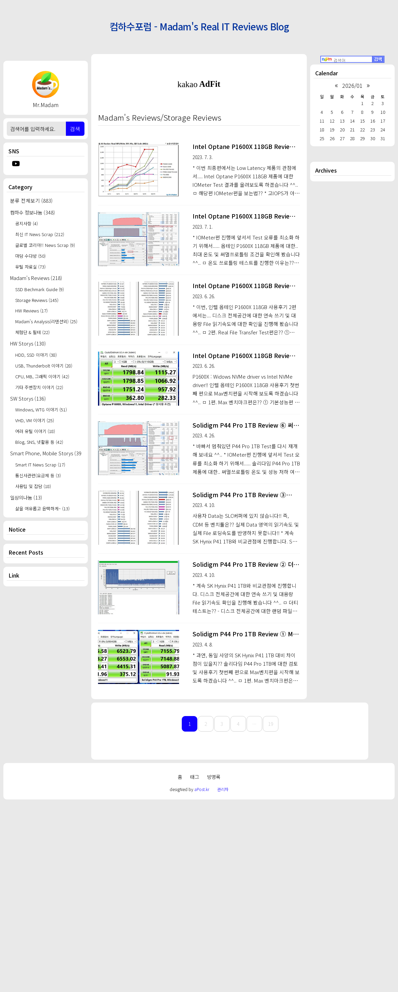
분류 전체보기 (31, 200)
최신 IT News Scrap (39, 234)
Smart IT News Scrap (40, 464)
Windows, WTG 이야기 (41, 409)
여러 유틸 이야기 (35, 431)
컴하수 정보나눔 (32, 212)
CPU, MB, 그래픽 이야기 (42, 376)
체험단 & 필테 (32, 332)
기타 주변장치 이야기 (39, 387)
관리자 (222, 978)
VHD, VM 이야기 (34, 420)
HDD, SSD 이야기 (36, 355)
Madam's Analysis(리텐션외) (46, 321)
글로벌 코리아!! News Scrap (45, 245)
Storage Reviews (36, 300)
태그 (194, 965)
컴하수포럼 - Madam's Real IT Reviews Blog (199, 26)
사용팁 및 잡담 (33, 486)
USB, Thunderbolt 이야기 (43, 365)
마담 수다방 (30, 256)
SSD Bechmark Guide (39, 289)
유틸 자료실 (30, 266)
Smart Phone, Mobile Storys (45, 453)
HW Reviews (31, 310)
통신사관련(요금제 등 (38, 475)
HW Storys (28, 343)
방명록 (213, 965)
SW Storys (28, 398)
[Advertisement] (45, 699)
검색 (75, 129)
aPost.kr (201, 978)
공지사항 (26, 223)
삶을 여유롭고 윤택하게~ (42, 508)
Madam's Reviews (36, 277)
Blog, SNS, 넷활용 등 (39, 442)
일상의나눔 (26, 497)
